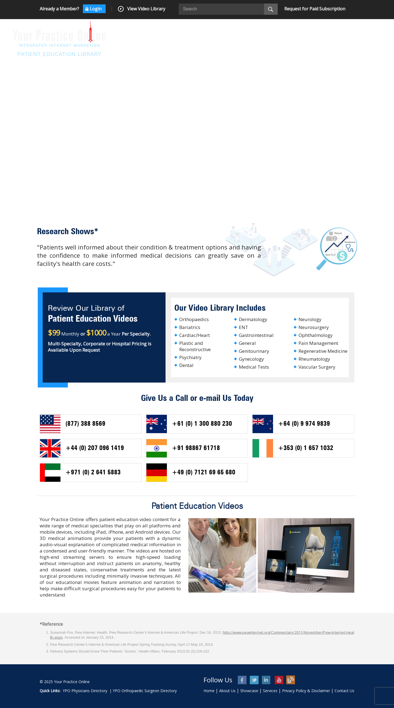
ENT (243, 327)
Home (209, 690)
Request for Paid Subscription (314, 9)
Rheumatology (314, 359)
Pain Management (318, 343)
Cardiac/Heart (194, 335)
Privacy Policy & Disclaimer (306, 690)
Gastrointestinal (256, 335)
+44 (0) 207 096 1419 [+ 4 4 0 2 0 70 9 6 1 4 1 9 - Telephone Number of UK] (94, 448)
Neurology (310, 319)
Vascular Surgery (317, 367)
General (247, 343)
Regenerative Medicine (323, 351)
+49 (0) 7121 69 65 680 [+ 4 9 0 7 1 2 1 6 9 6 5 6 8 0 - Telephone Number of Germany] (203, 472)
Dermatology (253, 319)
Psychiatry (190, 357)
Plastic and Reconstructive (195, 346)
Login (96, 9)
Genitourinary (254, 351)
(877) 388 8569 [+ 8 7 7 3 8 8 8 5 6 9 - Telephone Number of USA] (85, 424)
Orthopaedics (194, 319)
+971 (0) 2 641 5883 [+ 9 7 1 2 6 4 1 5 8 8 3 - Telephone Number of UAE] (93, 472)
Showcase (249, 690)
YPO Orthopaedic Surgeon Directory (145, 690)
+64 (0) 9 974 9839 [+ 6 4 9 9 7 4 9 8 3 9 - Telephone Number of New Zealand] (304, 424)
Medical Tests (254, 367)
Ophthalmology (316, 335)
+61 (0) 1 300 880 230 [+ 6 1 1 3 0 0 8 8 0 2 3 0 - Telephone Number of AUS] (202, 424)
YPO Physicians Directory (85, 690)
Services (270, 690)
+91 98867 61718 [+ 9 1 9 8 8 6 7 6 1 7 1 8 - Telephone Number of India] (196, 448)
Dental (186, 365)
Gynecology (251, 359)
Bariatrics (189, 327)
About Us (227, 690)
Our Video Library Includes (220, 308)
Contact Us (344, 690)
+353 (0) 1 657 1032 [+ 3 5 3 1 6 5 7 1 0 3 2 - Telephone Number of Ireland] (305, 448)
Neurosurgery (314, 327)
